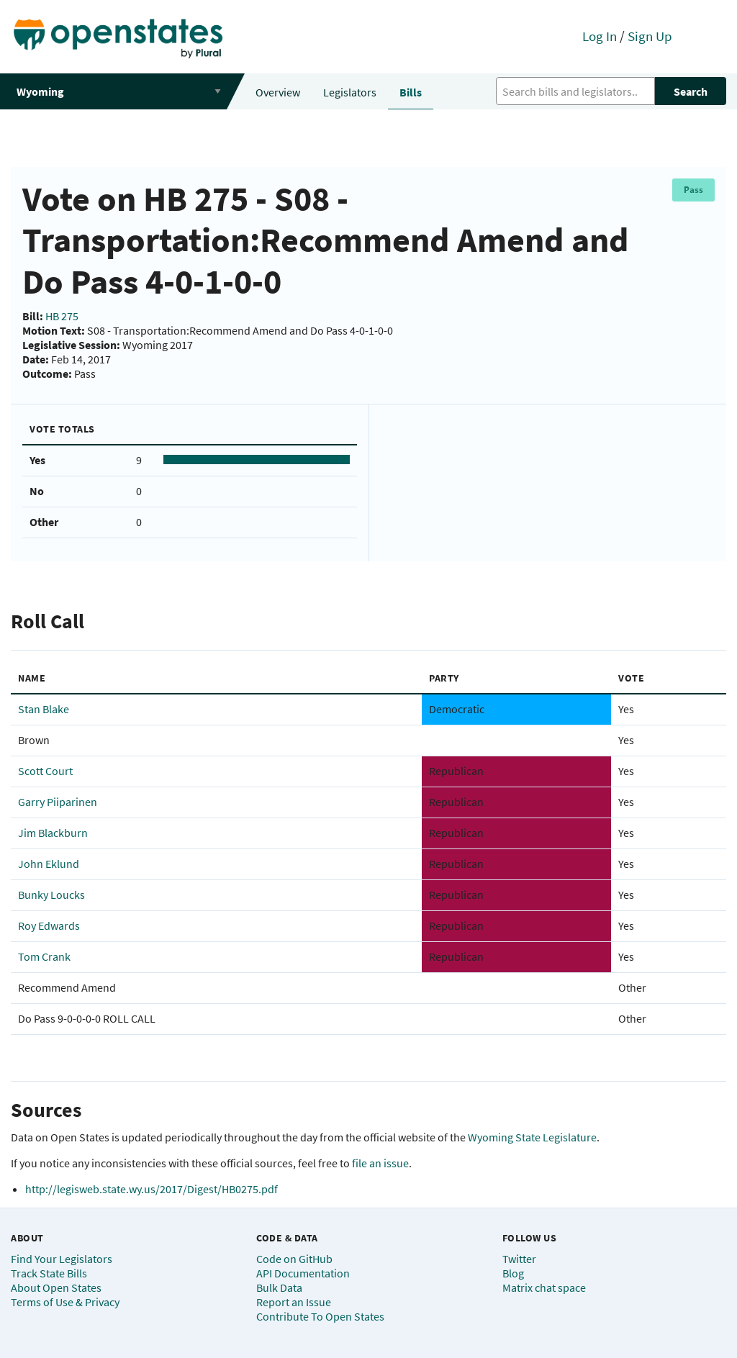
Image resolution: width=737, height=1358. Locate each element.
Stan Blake (43, 709)
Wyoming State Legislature (532, 1137)
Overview (278, 92)
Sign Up (650, 36)
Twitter (519, 1258)
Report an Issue (293, 1302)
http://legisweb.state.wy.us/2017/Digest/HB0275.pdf (151, 1189)
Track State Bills (49, 1273)
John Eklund (48, 863)
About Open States (56, 1287)
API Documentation (303, 1273)
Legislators (349, 92)
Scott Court (45, 771)
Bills (410, 92)
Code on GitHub (294, 1258)
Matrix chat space (544, 1287)
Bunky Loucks (51, 894)
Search (690, 91)
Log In (599, 36)
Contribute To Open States (320, 1316)
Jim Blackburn (53, 832)
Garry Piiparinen (57, 802)
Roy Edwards (49, 925)
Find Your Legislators (61, 1258)
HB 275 (61, 316)
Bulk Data (279, 1287)
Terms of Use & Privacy (65, 1302)
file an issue (380, 1163)
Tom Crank (44, 956)
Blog (513, 1273)
